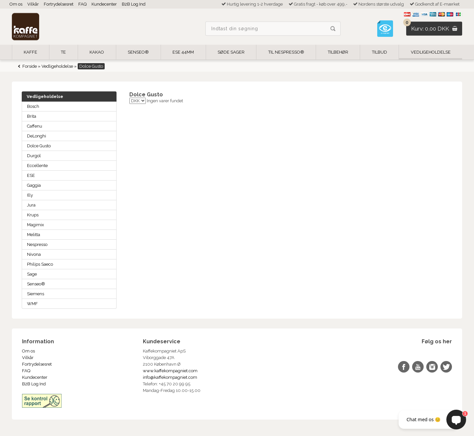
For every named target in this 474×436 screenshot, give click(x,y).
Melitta (33, 234)
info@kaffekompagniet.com (170, 377)
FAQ (82, 4)
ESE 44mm (183, 52)
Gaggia (34, 185)
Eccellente (37, 165)
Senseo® (36, 283)
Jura (31, 205)
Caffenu (34, 126)
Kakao (97, 52)
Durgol (34, 155)
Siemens (35, 293)
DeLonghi (36, 135)
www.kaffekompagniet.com (170, 370)
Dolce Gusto (39, 145)
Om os (16, 4)
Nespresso (37, 244)
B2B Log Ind (133, 4)
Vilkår (33, 4)
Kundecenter (104, 4)
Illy (30, 195)
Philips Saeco (40, 264)
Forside (29, 66)
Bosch (33, 106)
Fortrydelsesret (58, 4)
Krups (33, 214)
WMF (32, 303)
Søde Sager (231, 52)
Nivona (34, 254)
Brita (31, 116)
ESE (31, 175)
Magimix (35, 224)
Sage (32, 274)
